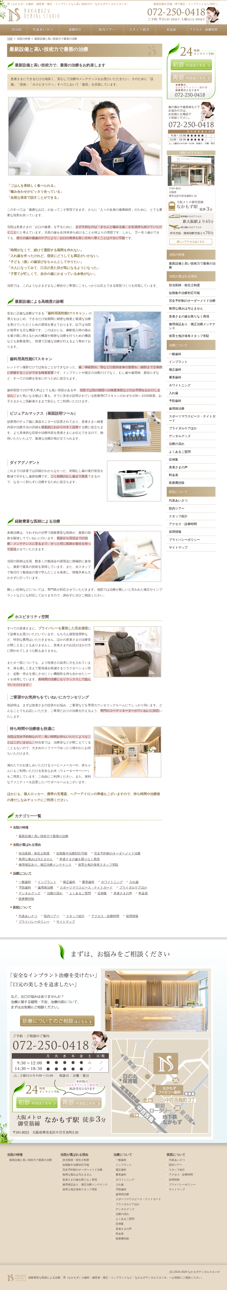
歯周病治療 (45, 887)
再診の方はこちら (191, 77)
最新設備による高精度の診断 (39, 302)
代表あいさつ (28, 916)
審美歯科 (88, 882)
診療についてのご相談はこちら (57, 1021)
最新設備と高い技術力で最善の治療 (43, 836)
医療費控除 (26, 899)
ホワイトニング (112, 882)
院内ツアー (51, 916)
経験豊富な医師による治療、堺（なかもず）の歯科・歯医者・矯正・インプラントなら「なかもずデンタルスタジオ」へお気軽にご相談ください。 (116, 1277)
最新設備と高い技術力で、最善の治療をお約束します (60, 65)
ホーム (17, 29)
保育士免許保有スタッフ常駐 (98, 864)
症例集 (102, 893)
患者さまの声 (123, 893)
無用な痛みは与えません (36, 859)
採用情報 (132, 916)
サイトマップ (65, 921)
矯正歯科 (69, 882)
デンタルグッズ (29, 893)
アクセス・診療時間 (105, 916)
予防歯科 (25, 887)
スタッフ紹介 (75, 916)
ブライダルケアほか (133, 887)
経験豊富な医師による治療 (37, 521)
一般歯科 (25, 882)
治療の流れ (55, 893)
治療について (22, 873)
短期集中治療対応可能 (71, 853)
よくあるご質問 (80, 893)
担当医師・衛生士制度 (34, 853)
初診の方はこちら (191, 64)
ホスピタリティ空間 (32, 617)
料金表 (143, 893)
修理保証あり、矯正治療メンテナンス (45, 864)
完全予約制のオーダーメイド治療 (117, 853)
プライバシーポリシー (34, 921)
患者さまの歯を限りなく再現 (79, 859)
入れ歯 (134, 882)
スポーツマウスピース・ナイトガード (86, 887)
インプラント (47, 882)
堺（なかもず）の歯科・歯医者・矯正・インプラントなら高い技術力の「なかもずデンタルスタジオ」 (68, 4)
